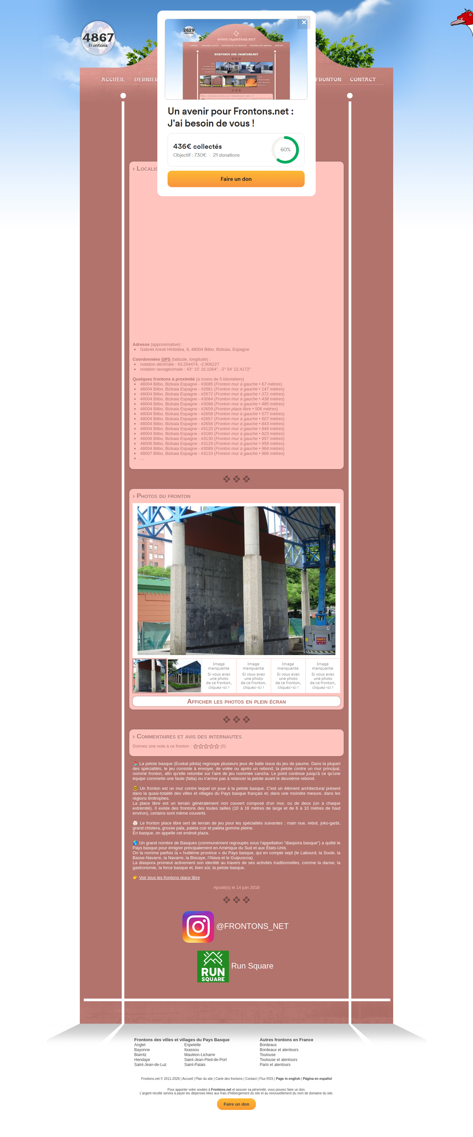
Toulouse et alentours (278, 1059)
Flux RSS (266, 1079)
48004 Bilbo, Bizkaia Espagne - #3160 (176, 433)
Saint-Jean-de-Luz (150, 1064)
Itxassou (191, 1049)
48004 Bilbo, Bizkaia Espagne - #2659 (176, 408)
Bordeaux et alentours (279, 1049)
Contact (362, 79)
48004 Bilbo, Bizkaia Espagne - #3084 (176, 398)
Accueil (112, 79)
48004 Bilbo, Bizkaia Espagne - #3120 (176, 428)
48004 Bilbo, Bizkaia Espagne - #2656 (176, 423)
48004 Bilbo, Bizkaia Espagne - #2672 (176, 393)
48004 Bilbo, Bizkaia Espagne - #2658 (176, 413)
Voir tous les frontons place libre (169, 877)
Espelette (192, 1045)
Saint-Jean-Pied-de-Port (205, 1059)
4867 (98, 37)
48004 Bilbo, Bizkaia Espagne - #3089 (176, 448)
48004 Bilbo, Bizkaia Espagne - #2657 (176, 418)
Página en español (317, 1079)
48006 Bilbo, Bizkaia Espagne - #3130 (176, 438)
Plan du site (204, 1079)
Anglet (139, 1045)
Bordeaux (268, 1045)
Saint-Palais (194, 1064)
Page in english (288, 1079)
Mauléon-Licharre (199, 1054)
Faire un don (236, 1104)
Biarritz (140, 1054)
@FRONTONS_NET (236, 926)
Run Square (236, 965)
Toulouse (267, 1054)
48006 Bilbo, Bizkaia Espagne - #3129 (176, 443)
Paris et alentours (275, 1064)
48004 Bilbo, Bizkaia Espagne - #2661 (176, 388)
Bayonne (142, 1049)
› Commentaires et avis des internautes (187, 736)
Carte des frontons (228, 1079)
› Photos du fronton (161, 495)
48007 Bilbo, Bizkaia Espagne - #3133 (176, 453)
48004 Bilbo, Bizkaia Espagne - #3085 (176, 384)
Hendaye (142, 1059)
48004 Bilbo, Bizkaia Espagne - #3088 (176, 403)
